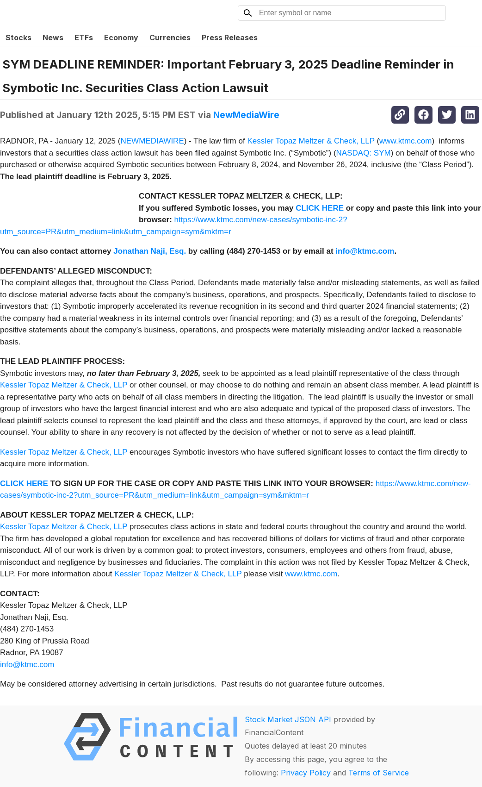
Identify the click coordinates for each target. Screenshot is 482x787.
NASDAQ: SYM (363, 153)
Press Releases (230, 37)
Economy (121, 37)
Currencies (170, 37)
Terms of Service (378, 772)
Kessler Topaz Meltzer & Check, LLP (310, 141)
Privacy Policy (306, 772)
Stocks (18, 37)
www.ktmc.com (405, 141)
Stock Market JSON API (288, 719)
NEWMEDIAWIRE (152, 141)
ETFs (83, 37)
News (53, 37)
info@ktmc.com (27, 664)
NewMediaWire (246, 114)
